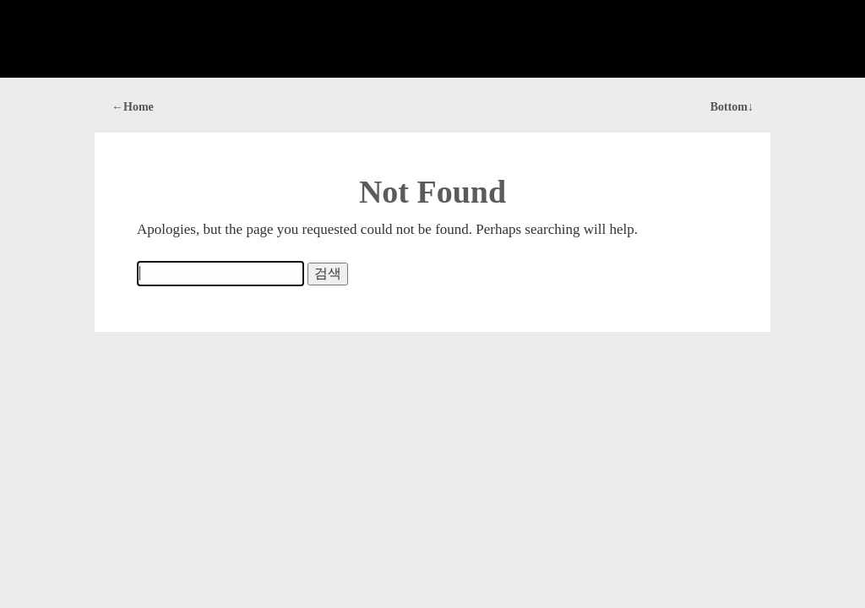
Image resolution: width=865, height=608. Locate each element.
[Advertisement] (432, 39)
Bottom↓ (731, 106)
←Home (133, 106)
